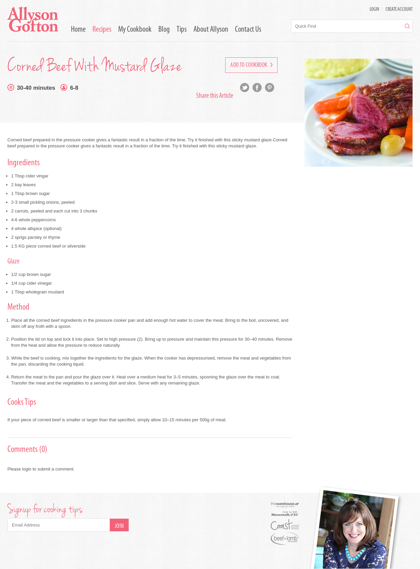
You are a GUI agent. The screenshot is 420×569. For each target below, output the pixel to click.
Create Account (399, 9)
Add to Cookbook (251, 65)
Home (78, 30)
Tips (182, 30)
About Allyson (210, 30)
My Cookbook (135, 30)
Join (119, 526)
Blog (164, 30)
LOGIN (374, 9)
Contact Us (248, 30)
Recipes (102, 30)
